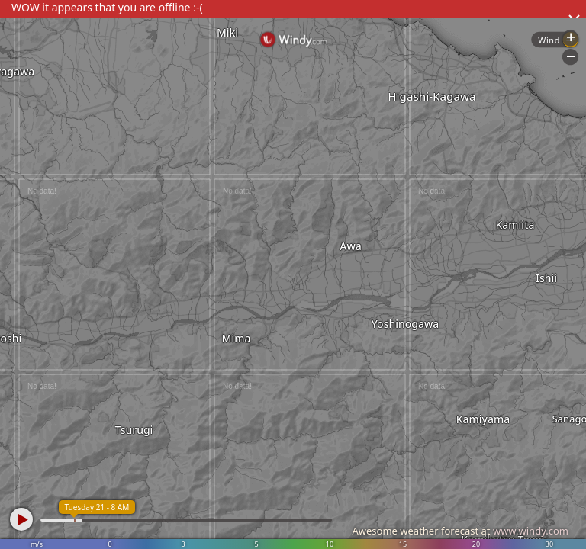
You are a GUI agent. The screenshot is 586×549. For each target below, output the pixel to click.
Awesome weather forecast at (460, 531)
